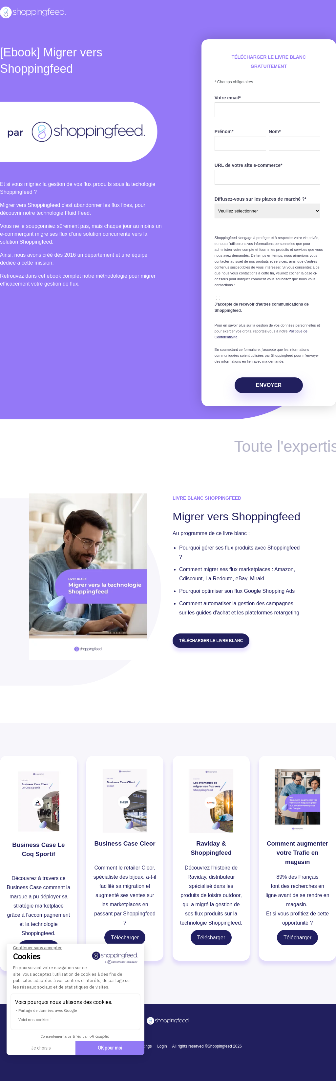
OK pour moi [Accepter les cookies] (110, 1048)
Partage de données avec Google (47, 1010)
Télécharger (125, 937)
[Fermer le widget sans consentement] (37, 948)
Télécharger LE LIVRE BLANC (211, 640)
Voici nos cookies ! (35, 1019)
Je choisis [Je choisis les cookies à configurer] (41, 1048)
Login (162, 1046)
